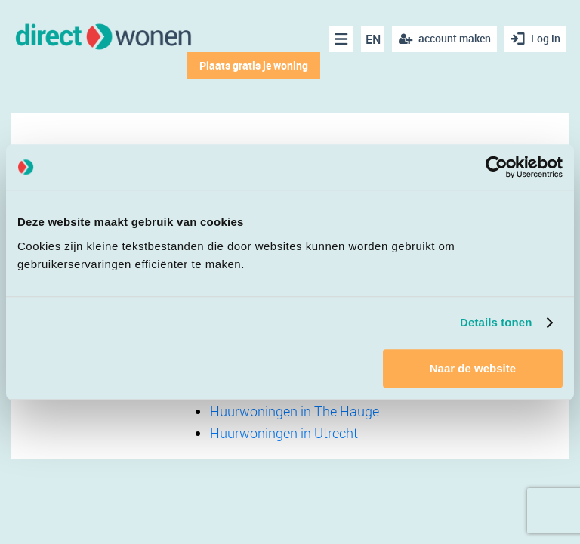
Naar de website (473, 368)
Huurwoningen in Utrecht (284, 433)
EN (373, 39)
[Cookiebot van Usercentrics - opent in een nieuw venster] (496, 167)
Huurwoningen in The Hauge (294, 411)
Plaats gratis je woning (253, 65)
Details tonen (496, 322)
